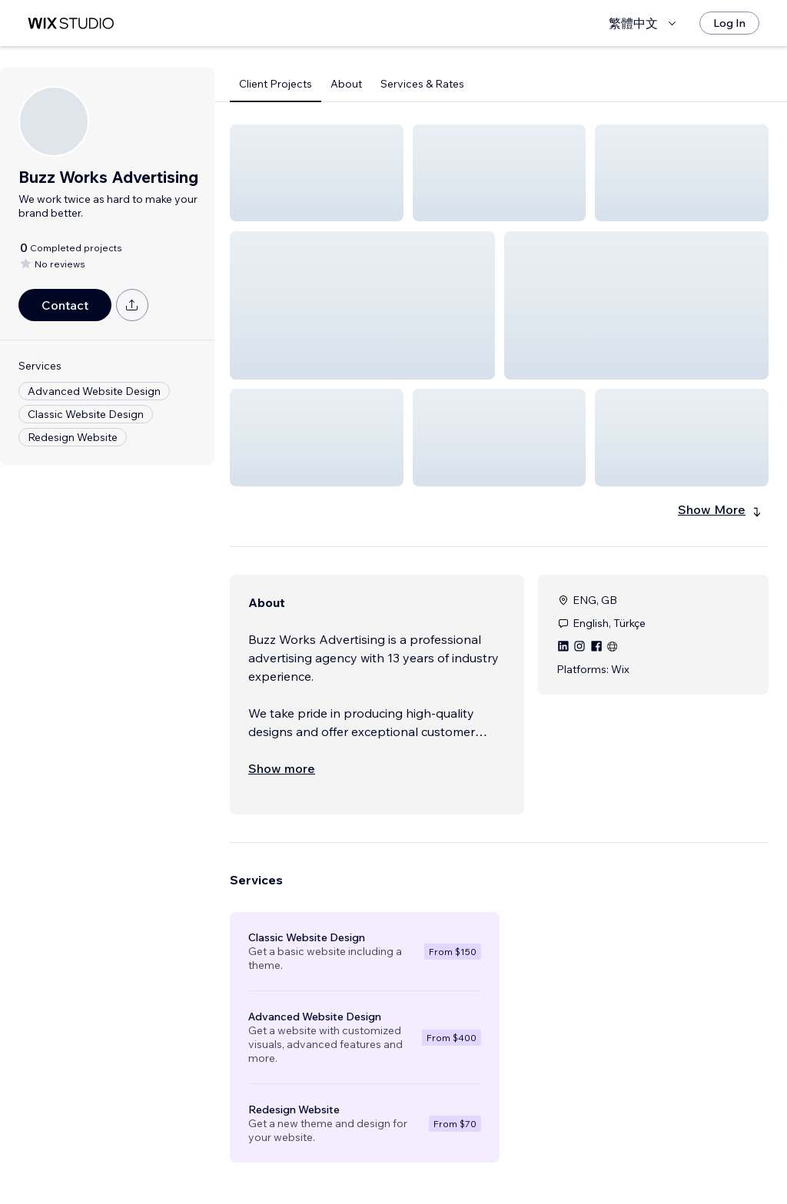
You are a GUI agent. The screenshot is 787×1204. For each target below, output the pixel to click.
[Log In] (729, 23)
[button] (316, 172)
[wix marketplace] (71, 23)
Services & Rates (422, 84)
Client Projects (275, 84)
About (346, 84)
